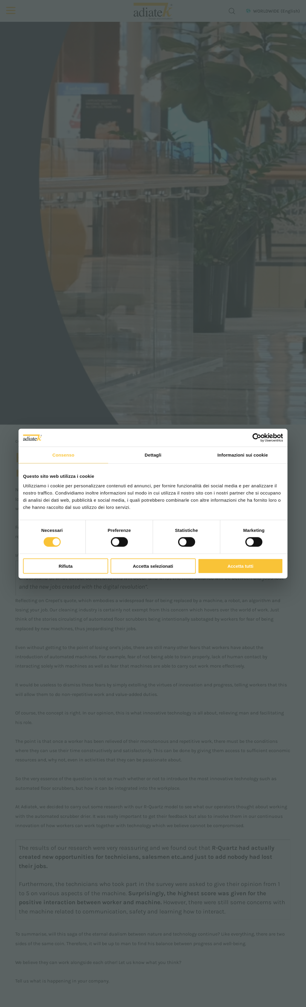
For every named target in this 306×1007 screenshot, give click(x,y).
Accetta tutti (240, 565)
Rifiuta (66, 565)
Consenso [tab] (63, 454)
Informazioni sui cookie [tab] (243, 454)
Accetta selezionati (153, 565)
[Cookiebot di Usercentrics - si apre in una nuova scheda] (257, 437)
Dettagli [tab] (153, 454)
